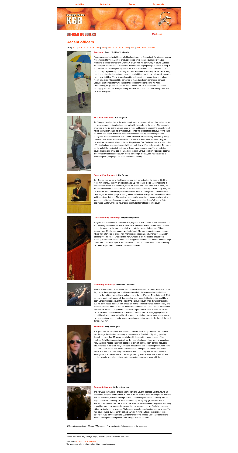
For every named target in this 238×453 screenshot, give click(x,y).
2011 (74, 47)
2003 (121, 47)
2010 (80, 47)
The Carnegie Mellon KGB (86, 441)
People (132, 4)
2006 (103, 47)
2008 (92, 47)
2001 (132, 47)
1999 (144, 47)
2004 (115, 47)
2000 (138, 47)
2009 (86, 47)
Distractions (105, 4)
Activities (79, 4)
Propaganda (158, 4)
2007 (98, 47)
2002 (127, 47)
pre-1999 (151, 47)
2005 (109, 47)
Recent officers (80, 42)
